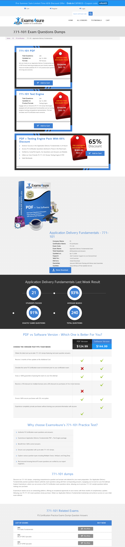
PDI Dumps (34, 535)
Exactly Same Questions (77, 207)
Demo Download (72, 166)
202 (7, 390)
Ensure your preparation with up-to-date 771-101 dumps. (86, 315)
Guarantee (25, 543)
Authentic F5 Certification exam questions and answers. (26, 307)
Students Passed (18, 207)
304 (7, 404)
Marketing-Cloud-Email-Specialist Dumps (110, 532)
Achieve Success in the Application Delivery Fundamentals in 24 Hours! (36, 94)
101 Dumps (34, 532)
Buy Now (112, 391)
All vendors (92, 16)
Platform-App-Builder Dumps (14, 536)
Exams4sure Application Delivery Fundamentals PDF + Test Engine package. (92, 307)
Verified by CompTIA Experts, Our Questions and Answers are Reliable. (36, 100)
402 (7, 417)
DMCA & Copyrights (63, 543)
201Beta (9, 424)
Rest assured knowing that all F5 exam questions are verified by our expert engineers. (91, 325)
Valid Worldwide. (18, 107)
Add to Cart (35, 76)
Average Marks (47, 207)
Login (107, 9)
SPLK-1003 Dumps (72, 535)
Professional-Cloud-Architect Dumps (72, 532)
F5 (13, 34)
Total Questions (106, 207)
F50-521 (9, 431)
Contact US (50, 543)
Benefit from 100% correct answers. (20, 315)
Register (96, 9)
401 (7, 411)
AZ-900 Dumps (53, 535)
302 (7, 397)
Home (80, 16)
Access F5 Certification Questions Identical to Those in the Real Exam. (35, 97)
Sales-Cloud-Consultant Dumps (53, 532)
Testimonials (106, 16)
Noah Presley (61, 514)
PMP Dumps (15, 532)
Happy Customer (61, 517)
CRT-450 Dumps (91, 532)
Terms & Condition (37, 543)
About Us (16, 543)
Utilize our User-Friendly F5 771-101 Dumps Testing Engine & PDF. (34, 104)
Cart (117, 16)
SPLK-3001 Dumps (91, 535)
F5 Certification (20, 34)
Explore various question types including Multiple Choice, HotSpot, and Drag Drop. (33, 325)
